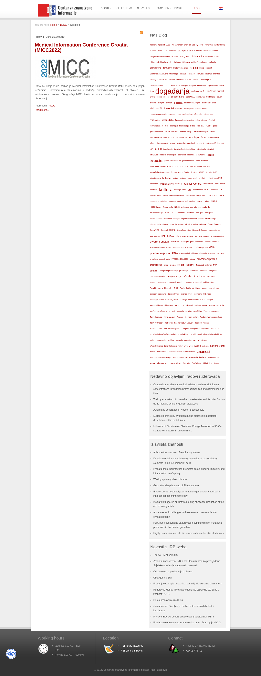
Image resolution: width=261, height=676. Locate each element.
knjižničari (154, 184)
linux (184, 190)
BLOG (63, 24)
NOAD (177, 207)
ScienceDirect (173, 294)
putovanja (183, 270)
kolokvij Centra (192, 183)
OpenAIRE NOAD (168, 230)
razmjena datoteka (157, 276)
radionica (194, 270)
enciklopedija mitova (192, 108)
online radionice (199, 224)
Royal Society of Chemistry (161, 288)
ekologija (178, 103)
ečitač (205, 114)
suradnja (180, 311)
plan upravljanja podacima (192, 241)
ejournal (153, 103)
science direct (186, 294)
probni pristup (156, 265)
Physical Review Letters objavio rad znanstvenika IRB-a (183, 616)
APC (201, 45)
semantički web (156, 305)
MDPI (207, 190)
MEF (222, 190)
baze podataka (185, 50)
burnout (209, 68)
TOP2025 (169, 323)
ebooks (166, 97)
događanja (172, 91)
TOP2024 (159, 323)
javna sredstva (188, 161)
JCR (182, 166)
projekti (173, 265)
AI (173, 45)
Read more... (42, 110)
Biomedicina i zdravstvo (161, 68)
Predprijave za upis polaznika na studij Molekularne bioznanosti (187, 583)
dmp (152, 91)
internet (221, 143)
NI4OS (214, 201)
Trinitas (206, 323)
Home (53, 24)
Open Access (214, 224)
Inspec (172, 143)
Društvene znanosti (215, 91)
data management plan (186, 85)
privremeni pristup (207, 259)
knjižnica (203, 178)
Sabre (197, 288)
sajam (204, 288)
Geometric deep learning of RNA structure (176, 485)
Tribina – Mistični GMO (165, 555)
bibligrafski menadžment (160, 56)
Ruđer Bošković (187, 288)
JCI (176, 166)
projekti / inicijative (186, 265)
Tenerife (180, 317)
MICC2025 (213, 195)
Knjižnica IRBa (216, 178)
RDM (203, 276)
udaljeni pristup (174, 329)
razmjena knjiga (174, 276)
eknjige (169, 103)
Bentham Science (210, 51)
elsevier (178, 108)
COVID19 (163, 80)
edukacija (210, 97)
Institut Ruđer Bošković (206, 143)
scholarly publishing (158, 294)
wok (185, 346)
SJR (183, 305)
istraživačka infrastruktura (184, 149)
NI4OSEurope (155, 207)
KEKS (201, 172)
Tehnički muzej (156, 317)
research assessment (159, 282)
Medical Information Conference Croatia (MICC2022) (81, 47)
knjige (175, 178)
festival (212, 120)
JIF (186, 166)
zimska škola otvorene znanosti (182, 352)
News (52, 105)
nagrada (172, 201)
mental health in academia (173, 195)
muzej (221, 195)
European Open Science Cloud (162, 114)
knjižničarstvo (167, 184)
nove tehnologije (156, 213)
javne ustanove (202, 161)
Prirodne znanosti (179, 259)
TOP (152, 323)
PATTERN (174, 241)
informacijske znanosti (159, 143)
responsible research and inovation (199, 282)
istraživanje (168, 149)
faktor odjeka (168, 120)
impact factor (200, 137)
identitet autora (177, 137)
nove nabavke (204, 207)
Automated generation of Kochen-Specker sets (178, 409)
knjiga (168, 178)
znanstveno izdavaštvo (165, 363)
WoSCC (197, 346)
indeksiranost (213, 137)
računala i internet (191, 276)
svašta (188, 311)
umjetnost (205, 329)
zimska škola (162, 352)
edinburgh (200, 97)
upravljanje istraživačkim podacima (164, 334)
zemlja (152, 352)
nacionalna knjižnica (158, 201)
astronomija (219, 45)
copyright (153, 80)
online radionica (185, 224)
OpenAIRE (154, 230)
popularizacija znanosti (182, 247)
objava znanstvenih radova (192, 219)
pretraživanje (164, 259)
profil (166, 265)
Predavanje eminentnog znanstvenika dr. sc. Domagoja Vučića (187, 622)
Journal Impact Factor (180, 172)
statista (212, 305)
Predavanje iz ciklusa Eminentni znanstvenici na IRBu (201, 253)
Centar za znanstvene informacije (164, 74)
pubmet (208, 265)
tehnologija (169, 317)
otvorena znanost (184, 236)
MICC (204, 195)
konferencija (208, 184)
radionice (203, 270)
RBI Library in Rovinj (132, 650)
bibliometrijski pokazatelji (160, 62)
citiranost (191, 74)
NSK (167, 213)
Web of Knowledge (183, 340)
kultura (166, 189)
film (166, 126)
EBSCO (174, 97)
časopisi (186, 363)
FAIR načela (155, 120)
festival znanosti (156, 126)
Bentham (198, 51)
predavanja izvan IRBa (204, 247)
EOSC (204, 108)
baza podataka (170, 51)
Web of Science (200, 340)
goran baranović (156, 132)
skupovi (189, 305)
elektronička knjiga (192, 103)
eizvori (219, 97)
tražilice (198, 323)
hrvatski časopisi (201, 132)
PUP (215, 265)
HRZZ (212, 132)
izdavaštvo (200, 155)
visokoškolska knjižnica (212, 334)
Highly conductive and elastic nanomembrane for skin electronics (188, 533)
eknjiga (161, 103)
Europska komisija (184, 114)
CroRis (188, 80)
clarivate (200, 74)
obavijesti (208, 213)
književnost (192, 178)
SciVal (202, 300)
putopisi (154, 270)
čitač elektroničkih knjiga (202, 363)
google (215, 126)
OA (172, 213)
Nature (206, 201)
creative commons (176, 80)
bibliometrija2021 (212, 56)
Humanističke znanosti (160, 137)
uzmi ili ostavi (196, 334)
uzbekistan (184, 334)
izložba (210, 155)
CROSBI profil (205, 80)
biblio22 (174, 56)
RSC (176, 288)
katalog (194, 172)
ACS (168, 45)
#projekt (161, 45)
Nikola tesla (168, 207)
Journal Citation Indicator (199, 166)
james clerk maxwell (172, 161)
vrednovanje (161, 340)
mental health (155, 195)
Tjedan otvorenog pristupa (211, 317)
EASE (152, 97)
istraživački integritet (205, 149)
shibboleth (168, 305)
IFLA (191, 137)
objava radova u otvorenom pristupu (164, 219)
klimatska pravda (157, 178)
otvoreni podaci (217, 236)
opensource (155, 236)
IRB (160, 149)
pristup (192, 259)
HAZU (167, 132)
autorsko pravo (156, 51)
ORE (163, 236)
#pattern (153, 45)
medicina (214, 190)
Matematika (198, 190)
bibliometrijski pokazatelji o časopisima (190, 62)
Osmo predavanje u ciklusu (168, 600)
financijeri (174, 126)
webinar (171, 340)
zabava (205, 346)
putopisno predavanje (169, 271)
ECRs (181, 97)
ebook (159, 97)
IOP (151, 149)
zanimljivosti (217, 345)
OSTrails (170, 236)
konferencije (220, 184)
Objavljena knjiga (162, 577)
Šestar (216, 363)
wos (190, 346)
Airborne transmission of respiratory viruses (176, 452)
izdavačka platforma (186, 155)
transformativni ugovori (183, 323)
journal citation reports (159, 172)
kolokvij (178, 184)
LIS (189, 189)
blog (195, 67)
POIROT (215, 242)
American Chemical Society (186, 45)
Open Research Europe (197, 230)
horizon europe (186, 132)
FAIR (212, 114)
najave (199, 201)
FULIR (208, 126)
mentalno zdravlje (193, 195)
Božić (201, 68)
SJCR (177, 305)
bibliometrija (197, 56)
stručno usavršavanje (158, 311)
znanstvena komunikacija (160, 358)
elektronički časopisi (162, 108)
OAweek (190, 213)
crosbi (195, 79)
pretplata (154, 259)
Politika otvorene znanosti (160, 247)
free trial (200, 126)
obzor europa (210, 219)
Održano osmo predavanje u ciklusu (172, 571)
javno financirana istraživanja (162, 166)
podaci (207, 242)
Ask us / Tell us (194, 650)
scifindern (198, 294)
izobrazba (156, 160)
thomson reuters (192, 317)
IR (156, 149)
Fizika (192, 126)
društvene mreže (198, 91)
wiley (180, 346)
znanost (203, 351)
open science (214, 230)
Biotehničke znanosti (182, 68)
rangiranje (213, 271)
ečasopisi (198, 114)
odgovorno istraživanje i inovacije (163, 224)
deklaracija (201, 85)
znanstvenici (178, 357)
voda (152, 340)
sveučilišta (197, 311)
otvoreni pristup (159, 241)
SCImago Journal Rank (189, 300)
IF (186, 137)
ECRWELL (190, 97)
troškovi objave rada (158, 329)
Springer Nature (200, 305)
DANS (172, 85)
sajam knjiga (214, 288)
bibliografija (184, 56)
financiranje (184, 126)
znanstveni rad (213, 358)
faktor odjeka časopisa (184, 120)
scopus (210, 299)
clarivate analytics (212, 74)
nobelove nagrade (189, 207)
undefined (215, 329)
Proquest (200, 265)
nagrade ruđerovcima (186, 201)
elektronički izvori (209, 103)
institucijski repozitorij (186, 143)
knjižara (182, 178)
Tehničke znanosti (211, 311)
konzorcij (153, 190)
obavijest (199, 213)
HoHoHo (175, 132)
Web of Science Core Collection (163, 346)
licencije (177, 190)
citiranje (182, 74)
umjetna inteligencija (191, 329)
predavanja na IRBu (164, 253)
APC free (209, 45)
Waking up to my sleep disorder (170, 479)
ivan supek (171, 155)
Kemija (209, 172)
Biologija (212, 62)
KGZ (215, 172)
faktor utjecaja (201, 120)
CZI (166, 85)
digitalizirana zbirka (216, 85)
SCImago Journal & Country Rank (164, 300)
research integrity (176, 282)
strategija (220, 305)
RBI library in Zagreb (132, 645)
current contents (156, 85)
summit (172, 311)
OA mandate (180, 213)
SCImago (207, 294)
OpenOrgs (181, 230)
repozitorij (211, 276)
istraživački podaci (158, 155)
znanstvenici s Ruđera (195, 357)
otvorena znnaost (202, 236)
